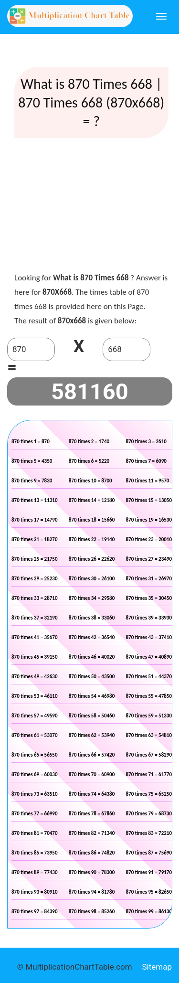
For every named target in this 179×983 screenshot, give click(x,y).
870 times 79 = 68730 (149, 814)
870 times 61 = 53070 (34, 735)
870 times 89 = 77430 (34, 872)
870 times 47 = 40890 (149, 657)
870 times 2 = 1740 (89, 441)
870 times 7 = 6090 (146, 461)
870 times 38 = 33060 (92, 618)
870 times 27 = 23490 (149, 559)
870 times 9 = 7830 (31, 481)
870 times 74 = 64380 (92, 794)
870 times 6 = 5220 (89, 461)
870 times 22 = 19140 (92, 539)
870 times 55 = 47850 (149, 696)
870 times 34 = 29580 (92, 598)
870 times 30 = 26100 (92, 579)
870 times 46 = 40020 (92, 657)
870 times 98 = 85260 (92, 911)
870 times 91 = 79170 (149, 872)
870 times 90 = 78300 (92, 872)
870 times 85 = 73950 (34, 853)
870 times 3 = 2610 (146, 441)
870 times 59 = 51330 (149, 716)
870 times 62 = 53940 (92, 735)
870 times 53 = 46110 (34, 696)
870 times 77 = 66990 (34, 814)
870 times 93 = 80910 (34, 892)
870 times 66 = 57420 (92, 755)
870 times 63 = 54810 (149, 735)
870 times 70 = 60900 (92, 774)
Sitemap (157, 967)
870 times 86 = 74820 (92, 853)
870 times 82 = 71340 (92, 833)
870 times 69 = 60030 (34, 774)
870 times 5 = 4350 (31, 461)
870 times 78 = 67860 (92, 814)
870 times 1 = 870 (30, 441)
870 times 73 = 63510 (34, 794)
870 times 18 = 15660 (92, 520)
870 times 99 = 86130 (149, 911)
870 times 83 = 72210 (149, 833)
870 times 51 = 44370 (149, 676)
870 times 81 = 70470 (34, 833)
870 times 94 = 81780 (92, 892)
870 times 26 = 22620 (92, 559)
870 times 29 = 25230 (34, 579)
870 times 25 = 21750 (34, 559)
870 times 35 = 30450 (149, 598)
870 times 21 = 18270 (34, 539)
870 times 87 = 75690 (149, 853)
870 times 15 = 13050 (149, 500)
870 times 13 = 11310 (34, 500)
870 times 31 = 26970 (149, 579)
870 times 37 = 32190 (34, 618)
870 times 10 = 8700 (90, 481)
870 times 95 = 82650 (149, 892)
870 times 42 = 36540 (92, 637)
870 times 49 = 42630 (34, 676)
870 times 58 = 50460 (92, 716)
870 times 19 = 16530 (149, 520)
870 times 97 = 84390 (34, 911)
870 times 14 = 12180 (92, 500)
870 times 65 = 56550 (34, 755)
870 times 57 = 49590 (34, 716)
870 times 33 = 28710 (34, 598)
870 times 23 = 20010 (149, 539)
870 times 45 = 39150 (34, 657)
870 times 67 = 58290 (149, 755)
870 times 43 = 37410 (149, 637)
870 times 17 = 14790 (34, 520)
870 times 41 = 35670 (34, 637)
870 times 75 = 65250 (149, 794)
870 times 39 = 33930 (149, 618)
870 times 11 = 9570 (147, 481)
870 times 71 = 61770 (149, 774)
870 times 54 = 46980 (92, 696)
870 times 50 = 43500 (92, 676)
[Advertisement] (91, 207)
